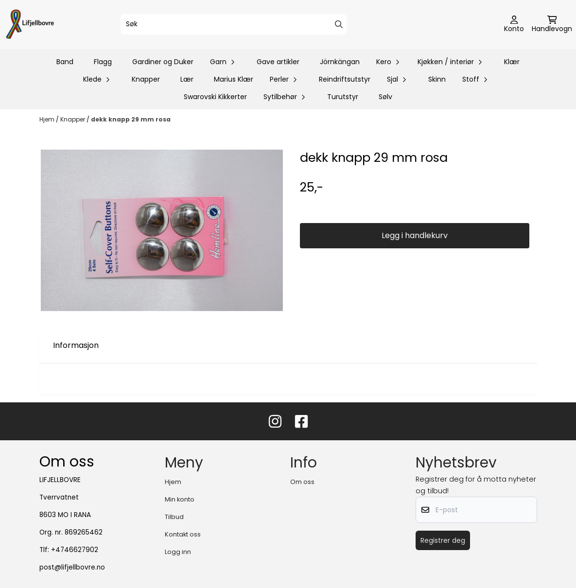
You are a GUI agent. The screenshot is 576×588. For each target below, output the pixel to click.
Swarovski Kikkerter (215, 97)
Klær (512, 62)
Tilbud (174, 517)
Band (64, 62)
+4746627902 (74, 549)
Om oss (302, 482)
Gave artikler (278, 62)
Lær (186, 79)
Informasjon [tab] (76, 345)
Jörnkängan (340, 62)
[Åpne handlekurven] (552, 25)
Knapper (146, 79)
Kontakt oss (183, 534)
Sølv (385, 97)
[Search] (339, 24)
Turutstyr (342, 97)
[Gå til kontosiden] (514, 25)
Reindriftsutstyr (344, 79)
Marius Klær (233, 79)
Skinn (437, 79)
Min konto (179, 499)
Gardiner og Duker (162, 62)
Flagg (103, 62)
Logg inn (178, 552)
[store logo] (30, 24)
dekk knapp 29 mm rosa (131, 119)
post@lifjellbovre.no (72, 567)
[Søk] (233, 24)
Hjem (47, 119)
